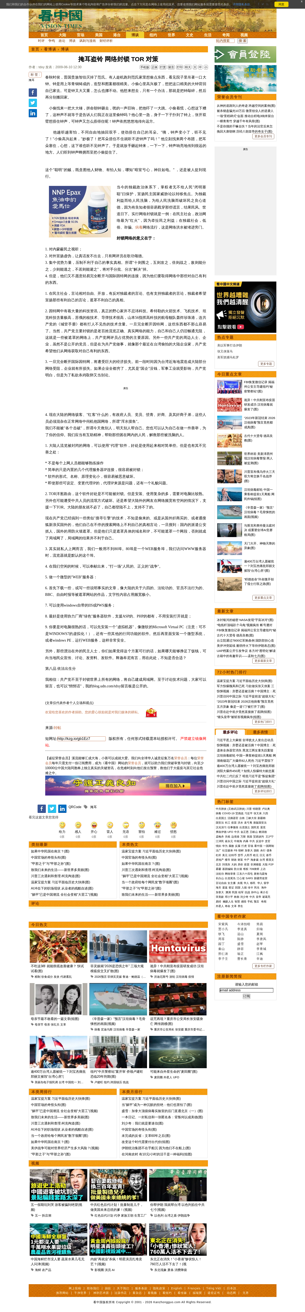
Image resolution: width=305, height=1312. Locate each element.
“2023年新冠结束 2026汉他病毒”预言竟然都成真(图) (259, 422)
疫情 (191, 976)
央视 (240, 883)
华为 (225, 845)
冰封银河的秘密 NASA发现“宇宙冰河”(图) (245, 620)
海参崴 (254, 859)
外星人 (168, 1077)
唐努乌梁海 (260, 873)
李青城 (261, 949)
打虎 (244, 845)
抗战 (247, 892)
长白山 (220, 878)
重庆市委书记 (193, 1029)
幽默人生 (228, 901)
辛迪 (259, 958)
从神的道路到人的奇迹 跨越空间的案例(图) (246, 105)
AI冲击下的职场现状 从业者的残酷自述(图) (62, 888)
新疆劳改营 (260, 878)
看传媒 (182, 1292)
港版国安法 (260, 822)
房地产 (220, 859)
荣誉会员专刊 (229, 97)
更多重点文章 (263, 597)
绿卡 (250, 887)
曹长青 (242, 958)
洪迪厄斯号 (161, 976)
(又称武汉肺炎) (237, 808)
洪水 (240, 822)
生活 (207, 35)
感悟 (243, 901)
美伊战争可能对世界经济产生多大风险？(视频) (65, 1148)
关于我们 (123, 1288)
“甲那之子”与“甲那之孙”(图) (51, 863)
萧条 (170, 1270)
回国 (237, 887)
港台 (117, 35)
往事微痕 (233, 827)
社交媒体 (227, 850)
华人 (246, 883)
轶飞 (221, 934)
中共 (237, 831)
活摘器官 (233, 818)
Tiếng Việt (213, 1288)
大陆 (62, 35)
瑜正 (240, 953)
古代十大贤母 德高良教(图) (235, 635)
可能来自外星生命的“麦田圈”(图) (173, 1071)
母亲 (47, 1024)
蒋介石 (264, 892)
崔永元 (229, 841)
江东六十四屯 (245, 873)
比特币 (233, 855)
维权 (245, 869)
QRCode (75, 807)
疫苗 (234, 822)
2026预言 (100, 976)
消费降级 (180, 1270)
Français (194, 1288)
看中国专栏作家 (231, 916)
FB (235, 850)
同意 (281, 4)
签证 (231, 887)
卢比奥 (266, 808)
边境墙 (235, 836)
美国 (98, 35)
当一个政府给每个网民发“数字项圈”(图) (150, 882)
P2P (271, 864)
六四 (265, 813)
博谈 (135, 35)
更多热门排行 (263, 721)
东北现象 (160, 1270)
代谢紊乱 (66, 976)
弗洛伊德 (221, 831)
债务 (269, 850)
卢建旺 (98, 1082)
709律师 (254, 869)
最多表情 (260, 732)
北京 (218, 864)
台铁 (242, 818)
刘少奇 (244, 896)
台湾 (61, 1082)
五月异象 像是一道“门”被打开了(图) (241, 706)
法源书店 (120, 1292)
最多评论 (230, 732)
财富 (240, 859)
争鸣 (51, 40)
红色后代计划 (104, 1215)
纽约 (153, 35)
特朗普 (257, 808)
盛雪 (240, 944)
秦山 (221, 949)
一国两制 (268, 845)
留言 (171, 67)
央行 (263, 850)
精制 (37, 976)
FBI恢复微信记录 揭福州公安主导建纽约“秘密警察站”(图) (259, 386)
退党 (263, 827)
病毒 (139, 227)
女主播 (232, 883)
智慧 (237, 901)
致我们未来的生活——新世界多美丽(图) (60, 870)
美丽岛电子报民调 (46, 1082)
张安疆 (179, 1029)
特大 (188, 67)
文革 (63, 1024)
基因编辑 (227, 869)
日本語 (231, 1288)
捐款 (108, 1288)
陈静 (240, 939)
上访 (263, 869)
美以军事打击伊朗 (229, 345)
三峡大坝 (251, 818)
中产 (246, 859)
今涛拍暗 (243, 924)
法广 (218, 850)
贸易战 (239, 813)
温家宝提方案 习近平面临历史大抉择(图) (60, 882)
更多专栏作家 (263, 966)
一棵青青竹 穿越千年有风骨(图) (238, 121)
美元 (225, 855)
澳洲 (228, 892)
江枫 (259, 953)
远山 (240, 934)
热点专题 (225, 337)
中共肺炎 (221, 808)
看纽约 (167, 1292)
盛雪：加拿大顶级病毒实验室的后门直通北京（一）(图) (162, 1111)
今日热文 (39, 925)
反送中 (260, 841)
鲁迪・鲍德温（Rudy (136, 976)
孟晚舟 (220, 836)
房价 (240, 864)
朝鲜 (241, 850)
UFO (176, 1077)
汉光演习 (221, 827)
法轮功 (220, 873)
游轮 (172, 976)
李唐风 (261, 939)
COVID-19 (228, 813)
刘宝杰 (82, 1082)
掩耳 (31, 80)
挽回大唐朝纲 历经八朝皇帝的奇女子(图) (244, 131)
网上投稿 (75, 1288)
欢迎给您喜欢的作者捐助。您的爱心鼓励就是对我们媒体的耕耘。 (93, 712)
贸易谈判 (259, 836)
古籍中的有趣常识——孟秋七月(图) (241, 656)
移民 (252, 883)
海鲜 (38, 1270)
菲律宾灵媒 (114, 976)
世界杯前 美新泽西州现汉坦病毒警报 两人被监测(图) (258, 458)
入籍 (244, 887)
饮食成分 (47, 976)
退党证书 (214, 1292)
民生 (257, 887)
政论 (62, 40)
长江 (227, 822)
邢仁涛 (223, 953)
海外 (264, 887)
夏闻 (259, 934)
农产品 (46, 1270)
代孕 (117, 1215)
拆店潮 (46, 1215)
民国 (234, 892)
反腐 (237, 845)
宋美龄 (220, 896)
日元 (262, 855)
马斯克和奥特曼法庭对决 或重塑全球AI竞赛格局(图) (259, 530)
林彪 (236, 896)
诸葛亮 (266, 896)
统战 (126, 1082)
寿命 (227, 906)
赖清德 (263, 831)
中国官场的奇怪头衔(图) (48, 857)
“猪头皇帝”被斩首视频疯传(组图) (239, 717)
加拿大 (249, 850)
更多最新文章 (263, 660)
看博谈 (50, 49)
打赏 (163, 67)
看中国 (63, 18)
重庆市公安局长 (164, 1029)
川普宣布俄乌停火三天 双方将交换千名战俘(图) (259, 476)
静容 (240, 949)
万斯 (243, 836)
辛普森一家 (133, 1029)
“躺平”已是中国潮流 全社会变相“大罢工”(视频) (64, 894)
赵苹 (259, 944)
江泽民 (220, 841)
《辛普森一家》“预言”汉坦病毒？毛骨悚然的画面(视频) (259, 512)
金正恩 (245, 831)
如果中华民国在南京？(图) (50, 851)
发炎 (56, 976)
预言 (257, 901)
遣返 (225, 887)
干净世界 (80, 1292)
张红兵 (55, 1024)
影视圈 (99, 1270)
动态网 (231, 1292)
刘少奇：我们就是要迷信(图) (143, 1123)
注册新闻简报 (229, 976)
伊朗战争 (184, 1215)
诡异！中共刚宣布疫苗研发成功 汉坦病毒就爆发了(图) (259, 404)
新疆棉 (262, 818)
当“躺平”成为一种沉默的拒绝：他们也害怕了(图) (157, 1105)
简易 (259, 924)
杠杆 (218, 855)
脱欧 (256, 850)
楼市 (227, 859)
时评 (41, 40)
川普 (249, 808)
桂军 (241, 892)
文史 (189, 35)
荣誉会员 (180, 758)
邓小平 (229, 896)
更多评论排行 (263, 791)
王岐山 (254, 831)
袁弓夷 (248, 822)
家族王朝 (127, 1215)
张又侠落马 (225, 351)
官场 (80, 35)
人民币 (248, 855)
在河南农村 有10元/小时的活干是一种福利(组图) (157, 1154)
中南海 (238, 841)
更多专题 (266, 363)
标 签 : (35, 74)
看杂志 (137, 1292)
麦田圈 (158, 1077)
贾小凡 (223, 929)
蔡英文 (270, 859)
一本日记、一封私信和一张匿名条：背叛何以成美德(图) (162, 1117)
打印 (180, 67)
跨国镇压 (116, 1082)
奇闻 (226, 35)
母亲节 (39, 1024)
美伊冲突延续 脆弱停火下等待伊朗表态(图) (246, 645)
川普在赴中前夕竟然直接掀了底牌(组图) (244, 712)
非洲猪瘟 (255, 864)
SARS (249, 878)
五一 (38, 1215)
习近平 (248, 813)
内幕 (245, 841)
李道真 (242, 929)
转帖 (57, 728)
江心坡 (241, 878)
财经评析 (106, 40)
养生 (240, 906)
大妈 (234, 864)
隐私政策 (159, 1288)
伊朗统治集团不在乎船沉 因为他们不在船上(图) (156, 1148)
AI (113, 1270)
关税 (227, 836)
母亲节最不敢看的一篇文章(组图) (55, 1019)
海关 (218, 887)
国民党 (255, 827)
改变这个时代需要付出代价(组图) (146, 1142)
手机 (250, 901)
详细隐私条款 (241, 4)
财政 (234, 859)
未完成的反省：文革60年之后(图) (146, 1135)
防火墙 (238, 869)
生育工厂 (140, 1215)
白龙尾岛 (230, 878)
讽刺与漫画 (87, 40)
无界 (246, 1292)
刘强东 (226, 864)
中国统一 (71, 1082)
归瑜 (259, 929)
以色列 (159, 1215)
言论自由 (221, 883)
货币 (240, 855)
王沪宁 (270, 836)
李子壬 (223, 958)
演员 (108, 1270)
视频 (244, 35)
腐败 (231, 845)
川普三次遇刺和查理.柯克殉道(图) (55, 876)
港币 (268, 855)
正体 (154, 67)
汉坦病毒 (182, 976)
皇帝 (258, 896)
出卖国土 (221, 818)
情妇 (218, 845)
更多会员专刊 (263, 136)
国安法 (220, 822)
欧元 (256, 855)
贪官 (267, 841)
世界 (171, 35)
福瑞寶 (197, 1292)
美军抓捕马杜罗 (228, 357)
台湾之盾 (170, 1215)
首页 (44, 35)
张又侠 (258, 813)
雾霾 (218, 869)
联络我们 (93, 1288)
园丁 (221, 944)
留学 (266, 883)
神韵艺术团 (101, 1292)
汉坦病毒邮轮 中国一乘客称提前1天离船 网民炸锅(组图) (259, 494)
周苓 (221, 939)
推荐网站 (62, 1292)
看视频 (152, 1292)
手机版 (144, 67)
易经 (219, 901)
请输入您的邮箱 (246, 984)
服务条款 (141, 1288)
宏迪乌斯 (107, 1029)
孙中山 (255, 892)
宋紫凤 (223, 924)
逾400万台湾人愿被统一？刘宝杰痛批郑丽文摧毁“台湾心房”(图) (259, 566)
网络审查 (230, 873)
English (176, 1288)
